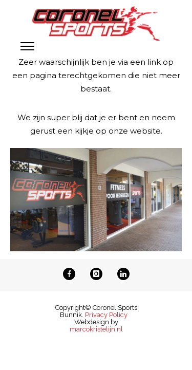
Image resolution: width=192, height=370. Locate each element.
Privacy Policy (106, 315)
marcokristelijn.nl (96, 329)
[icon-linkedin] (123, 274)
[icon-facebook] (71, 274)
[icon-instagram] (99, 274)
